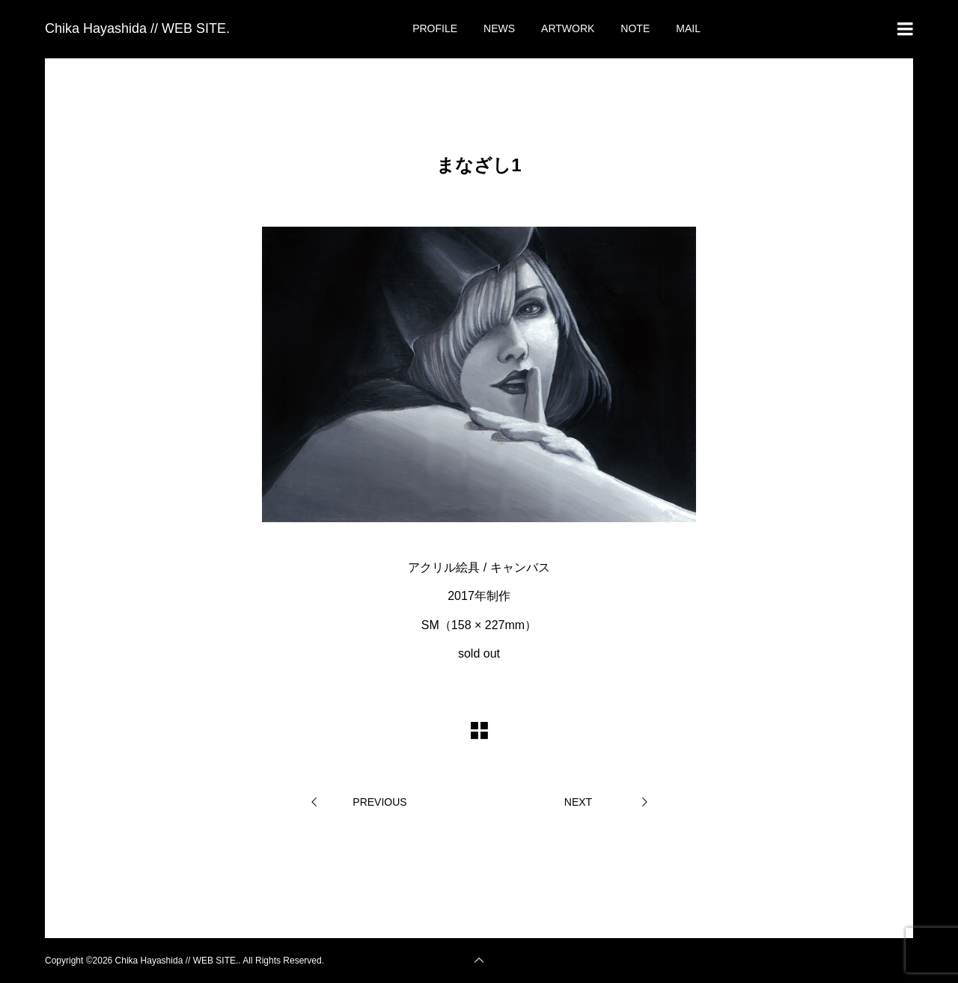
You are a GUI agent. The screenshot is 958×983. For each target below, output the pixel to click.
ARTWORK (567, 28)
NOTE (635, 28)
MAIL (688, 28)
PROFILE (434, 28)
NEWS (499, 28)
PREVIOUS (379, 802)
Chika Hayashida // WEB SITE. (137, 28)
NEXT (578, 802)
